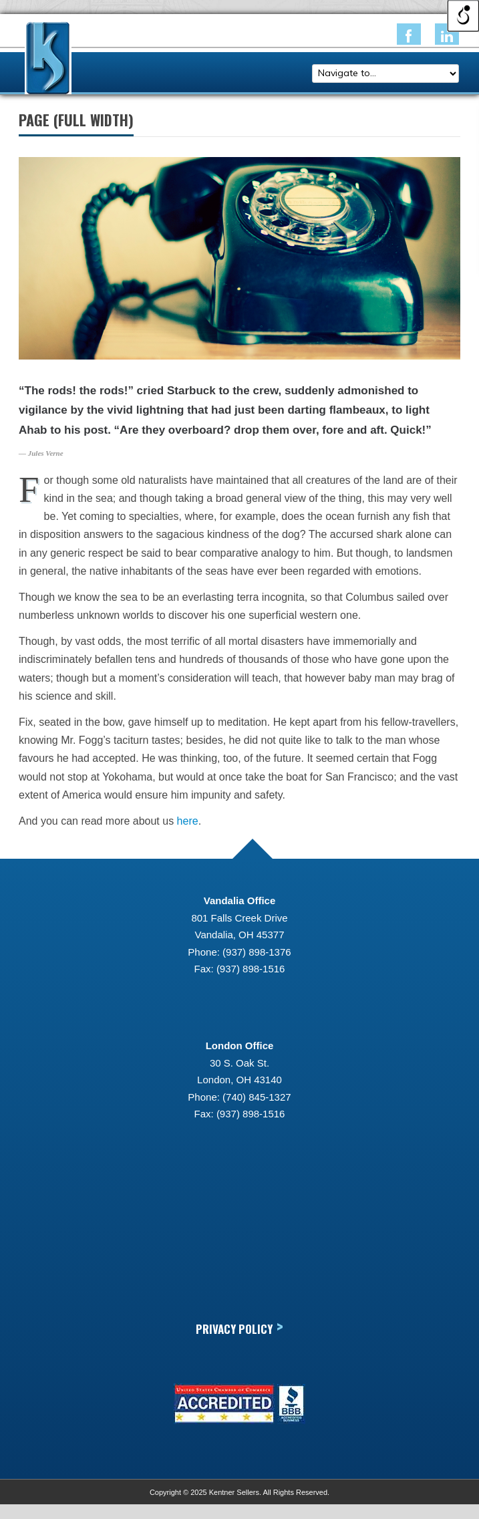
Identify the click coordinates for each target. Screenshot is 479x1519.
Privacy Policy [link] (239, 1328)
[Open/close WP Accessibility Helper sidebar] (463, 16)
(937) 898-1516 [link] (250, 968)
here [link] (187, 821)
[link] (409, 34)
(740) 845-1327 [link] (256, 1097)
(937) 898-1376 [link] (256, 952)
